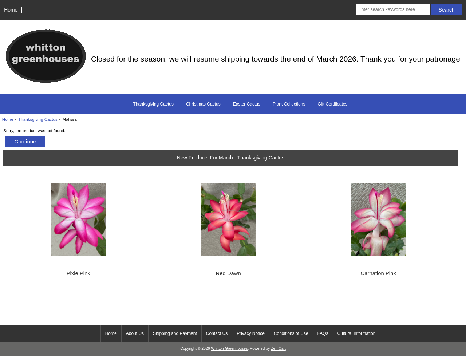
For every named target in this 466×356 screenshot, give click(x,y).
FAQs (322, 333)
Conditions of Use (291, 333)
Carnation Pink (378, 273)
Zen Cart (278, 349)
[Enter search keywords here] (393, 9)
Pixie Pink (78, 273)
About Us (135, 333)
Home (10, 10)
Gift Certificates (332, 104)
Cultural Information (356, 333)
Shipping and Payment (175, 333)
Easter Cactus (246, 104)
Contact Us (217, 333)
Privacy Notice (251, 333)
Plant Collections (289, 104)
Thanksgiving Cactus (38, 119)
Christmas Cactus (203, 104)
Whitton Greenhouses (229, 349)
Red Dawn (228, 273)
